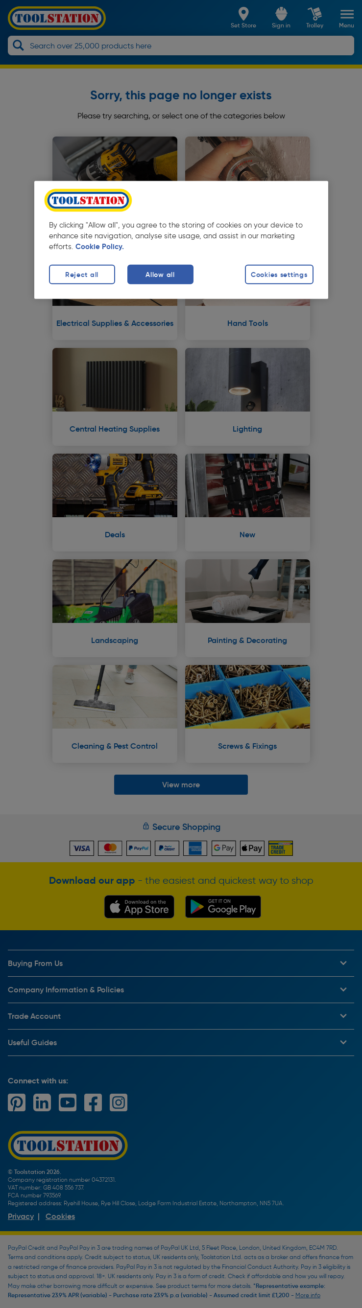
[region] (181, 240)
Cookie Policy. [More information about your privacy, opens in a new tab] (99, 246)
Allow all (159, 274)
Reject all (81, 274)
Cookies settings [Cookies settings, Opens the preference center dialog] (279, 274)
